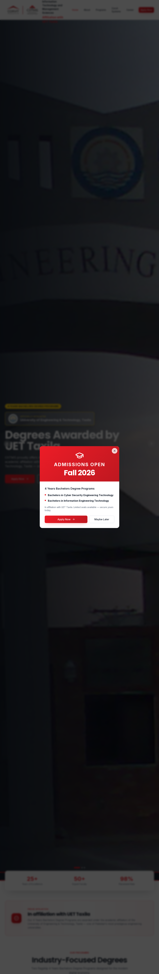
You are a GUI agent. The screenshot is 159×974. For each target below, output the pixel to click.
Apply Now (66, 519)
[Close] (114, 451)
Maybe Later (101, 519)
